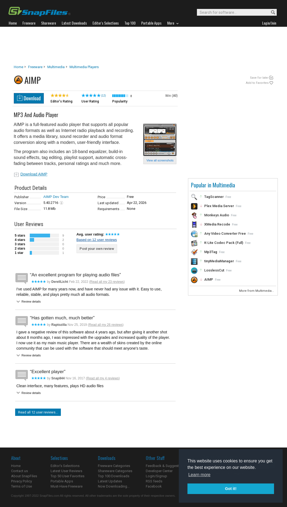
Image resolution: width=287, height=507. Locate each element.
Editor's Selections (65, 466)
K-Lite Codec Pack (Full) (223, 243)
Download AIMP (34, 174)
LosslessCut (214, 270)
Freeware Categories (114, 466)
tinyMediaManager (219, 261)
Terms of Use (21, 486)
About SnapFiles (24, 476)
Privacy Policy (21, 481)
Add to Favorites (257, 83)
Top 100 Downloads (113, 476)
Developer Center (159, 471)
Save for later (259, 77)
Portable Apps (62, 481)
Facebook (154, 486)
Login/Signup (156, 476)
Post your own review (97, 249)
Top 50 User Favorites (67, 476)
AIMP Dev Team (55, 197)
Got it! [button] (230, 488)
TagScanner (214, 197)
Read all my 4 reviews (102, 378)
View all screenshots (159, 160)
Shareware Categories (115, 471)
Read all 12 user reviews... (38, 412)
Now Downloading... (114, 486)
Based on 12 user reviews (97, 240)
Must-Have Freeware (67, 486)
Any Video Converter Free (225, 233)
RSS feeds (154, 481)
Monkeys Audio (216, 215)
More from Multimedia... (257, 291)
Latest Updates (110, 481)
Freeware (35, 67)
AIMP (208, 279)
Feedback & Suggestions (166, 466)
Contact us (19, 471)
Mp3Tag (210, 252)
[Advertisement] (143, 46)
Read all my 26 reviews (106, 325)
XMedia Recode (217, 224)
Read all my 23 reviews (107, 282)
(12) (103, 95)
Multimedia (56, 67)
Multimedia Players (84, 67)
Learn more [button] (199, 474)
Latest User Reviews (66, 471)
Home (18, 67)
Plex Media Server (219, 206)
